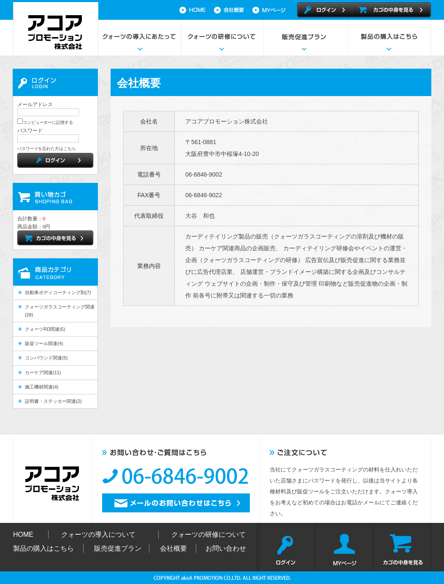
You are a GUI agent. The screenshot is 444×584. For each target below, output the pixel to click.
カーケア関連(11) (43, 372)
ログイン (286, 547)
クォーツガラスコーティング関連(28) (60, 310)
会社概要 (233, 10)
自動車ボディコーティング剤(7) (58, 292)
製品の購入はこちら (389, 38)
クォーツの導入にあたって (140, 38)
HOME (194, 10)
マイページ (273, 10)
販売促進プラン (305, 38)
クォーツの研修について (222, 38)
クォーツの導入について (98, 534)
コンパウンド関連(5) (46, 357)
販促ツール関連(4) (44, 343)
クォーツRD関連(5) (45, 329)
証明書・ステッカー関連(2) (53, 401)
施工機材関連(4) (41, 386)
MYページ (344, 547)
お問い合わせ (226, 548)
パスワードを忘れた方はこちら (46, 148)
